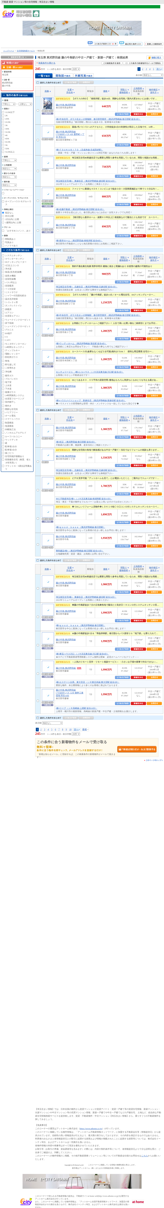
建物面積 (123, 92)
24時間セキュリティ (14, 347)
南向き (8, 405)
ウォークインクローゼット (18, 320)
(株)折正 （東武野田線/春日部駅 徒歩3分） (76, 442)
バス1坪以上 (11, 282)
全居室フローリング (14, 398)
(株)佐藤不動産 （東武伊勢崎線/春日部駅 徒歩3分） (80, 209)
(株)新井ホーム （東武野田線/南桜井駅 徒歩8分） (79, 240)
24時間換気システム (14, 395)
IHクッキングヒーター (15, 262)
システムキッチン (13, 255)
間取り (124, 89)
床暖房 (8, 309)
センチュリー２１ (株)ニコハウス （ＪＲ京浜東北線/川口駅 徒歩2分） (90, 372)
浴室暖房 (9, 285)
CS (6, 337)
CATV (8, 340)
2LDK (7, 122)
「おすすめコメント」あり (18, 230)
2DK (7, 119)
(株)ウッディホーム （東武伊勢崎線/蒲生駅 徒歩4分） (81, 343)
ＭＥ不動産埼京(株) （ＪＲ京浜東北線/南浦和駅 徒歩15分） (84, 498)
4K (6, 135)
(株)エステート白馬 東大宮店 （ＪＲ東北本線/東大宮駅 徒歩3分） (88, 682)
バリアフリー (11, 412)
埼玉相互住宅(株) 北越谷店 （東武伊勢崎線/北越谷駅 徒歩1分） (86, 286)
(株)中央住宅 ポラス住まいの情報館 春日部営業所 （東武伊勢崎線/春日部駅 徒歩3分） (98, 119)
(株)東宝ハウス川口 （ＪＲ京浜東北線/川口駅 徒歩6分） (82, 654)
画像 (47, 91)
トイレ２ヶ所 (11, 302)
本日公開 (9, 216)
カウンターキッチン (14, 258)
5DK (7, 148)
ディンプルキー (12, 350)
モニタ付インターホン (15, 344)
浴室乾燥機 (10, 279)
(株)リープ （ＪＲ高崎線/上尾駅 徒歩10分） (76, 708)
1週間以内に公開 (13, 222)
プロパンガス (11, 379)
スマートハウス (12, 419)
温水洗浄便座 (11, 299)
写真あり (9, 242)
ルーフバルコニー (13, 436)
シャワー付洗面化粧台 (15, 295)
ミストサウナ (11, 292)
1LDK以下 (10, 112)
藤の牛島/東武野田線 (66, 105)
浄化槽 (8, 371)
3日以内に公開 (12, 219)
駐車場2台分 (11, 446)
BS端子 (8, 333)
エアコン (9, 312)
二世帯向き (10, 368)
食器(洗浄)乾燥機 (13, 272)
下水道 (8, 388)
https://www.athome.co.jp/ (91, 1128)
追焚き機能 (10, 276)
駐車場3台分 (11, 449)
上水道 (8, 385)
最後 (84, 729)
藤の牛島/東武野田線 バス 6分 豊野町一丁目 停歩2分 (70, 134)
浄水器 (8, 268)
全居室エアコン (12, 316)
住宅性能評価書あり (14, 456)
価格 (105, 91)
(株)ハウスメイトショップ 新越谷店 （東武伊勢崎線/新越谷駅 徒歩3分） (91, 400)
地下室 (8, 382)
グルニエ (9, 329)
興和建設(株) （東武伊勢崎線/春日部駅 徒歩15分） (80, 550)
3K (6, 125)
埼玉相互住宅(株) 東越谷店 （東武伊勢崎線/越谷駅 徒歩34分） (86, 181)
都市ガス (9, 375)
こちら (144, 1155)
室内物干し (10, 402)
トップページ (8, 51)
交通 (69, 89)
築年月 (153, 92)
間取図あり (10, 239)
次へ (158, 69)
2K (6, 115)
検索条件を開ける (46, 63)
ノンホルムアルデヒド (15, 432)
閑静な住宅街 (11, 409)
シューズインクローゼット (18, 326)
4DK (7, 138)
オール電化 (10, 415)
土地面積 (137, 88)
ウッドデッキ (11, 440)
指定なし (9, 212)
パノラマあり (11, 245)
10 (70, 729)
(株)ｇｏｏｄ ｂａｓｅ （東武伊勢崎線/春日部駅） (80, 527)
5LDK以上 (10, 152)
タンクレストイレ (13, 305)
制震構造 (9, 422)
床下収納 (9, 323)
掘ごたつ (9, 453)
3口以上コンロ (12, 265)
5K (6, 145)
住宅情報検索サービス (26, 51)
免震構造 (9, 426)
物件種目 (153, 89)
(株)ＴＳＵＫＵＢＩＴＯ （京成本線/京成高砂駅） (79, 149)
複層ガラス (10, 392)
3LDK (7, 132)
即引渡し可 (10, 364)
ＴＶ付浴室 (10, 289)
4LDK (7, 142)
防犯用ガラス (11, 357)
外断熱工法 (10, 429)
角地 (7, 361)
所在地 (69, 92)
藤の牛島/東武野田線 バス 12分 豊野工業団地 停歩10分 (69, 693)
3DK (7, 129)
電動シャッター (12, 354)
